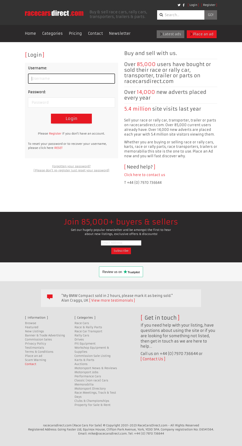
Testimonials (34, 347)
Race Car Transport (88, 331)
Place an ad (201, 34)
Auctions (81, 364)
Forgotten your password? (71, 166)
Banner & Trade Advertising (45, 335)
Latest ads (170, 34)
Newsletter (120, 33)
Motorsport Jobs (86, 372)
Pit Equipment (85, 343)
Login (193, 5)
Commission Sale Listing (92, 356)
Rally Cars (81, 335)
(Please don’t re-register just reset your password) (71, 170)
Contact (95, 33)
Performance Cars (87, 376)
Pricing (75, 33)
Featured (31, 327)
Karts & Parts (84, 360)
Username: (37, 68)
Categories (52, 33)
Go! (210, 15)
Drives (79, 339)
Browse (30, 323)
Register (209, 5)
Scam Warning (35, 360)
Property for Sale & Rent (92, 405)
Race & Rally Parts (88, 327)
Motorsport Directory (90, 388)
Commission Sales (38, 339)
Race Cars (81, 323)
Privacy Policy (35, 343)
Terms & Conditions (39, 352)
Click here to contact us (144, 175)
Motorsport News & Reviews (95, 368)
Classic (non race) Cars (91, 380)
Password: (37, 92)
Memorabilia (84, 384)
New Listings (34, 331)
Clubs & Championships (91, 401)
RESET (58, 148)
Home (30, 33)
